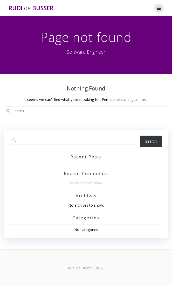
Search (151, 141)
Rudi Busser (31, 8)
